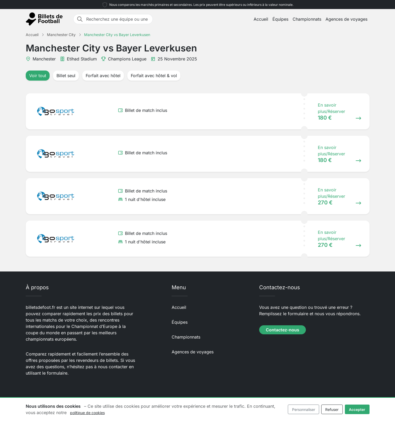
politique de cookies (87, 412)
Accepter (357, 409)
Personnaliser (303, 409)
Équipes (280, 19)
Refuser (331, 409)
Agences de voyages (346, 19)
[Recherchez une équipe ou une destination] (118, 19)
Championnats (307, 19)
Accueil (261, 19)
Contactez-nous (282, 329)
